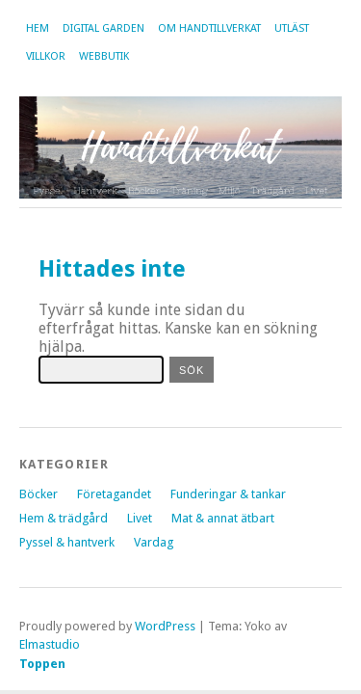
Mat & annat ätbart (222, 518)
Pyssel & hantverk (67, 542)
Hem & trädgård (63, 518)
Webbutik (104, 56)
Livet (139, 518)
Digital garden (103, 28)
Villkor (45, 56)
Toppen (42, 663)
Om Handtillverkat (209, 28)
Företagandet (114, 494)
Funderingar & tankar (228, 494)
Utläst (291, 28)
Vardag (153, 542)
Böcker (38, 494)
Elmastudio (49, 644)
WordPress (165, 626)
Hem (37, 28)
